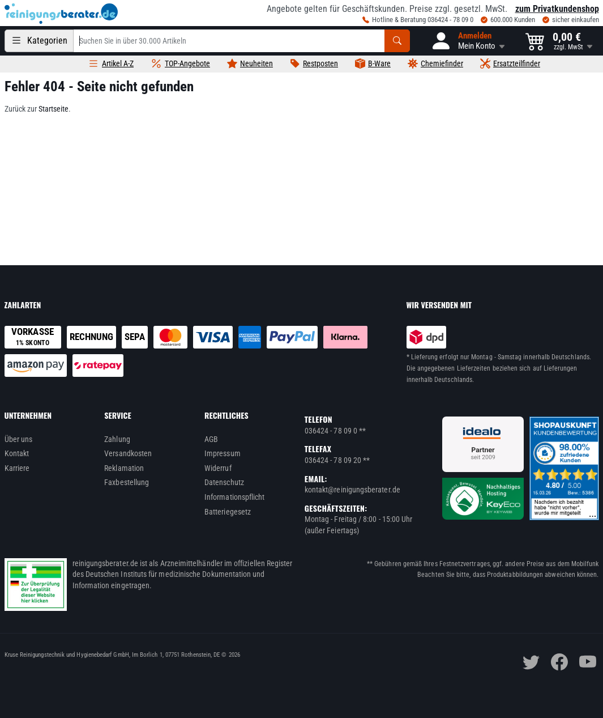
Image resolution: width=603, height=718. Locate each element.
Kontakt (17, 453)
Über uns (19, 439)
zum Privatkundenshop (557, 8)
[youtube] (587, 662)
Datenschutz (224, 482)
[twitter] (531, 662)
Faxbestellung (126, 482)
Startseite (54, 108)
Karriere (17, 468)
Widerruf (218, 468)
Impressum (222, 453)
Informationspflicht (234, 497)
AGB (211, 439)
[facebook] (559, 662)
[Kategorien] (39, 40)
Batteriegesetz (227, 511)
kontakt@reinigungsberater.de (352, 489)
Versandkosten (128, 453)
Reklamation (124, 468)
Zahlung (117, 439)
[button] (467, 40)
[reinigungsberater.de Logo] (61, 13)
